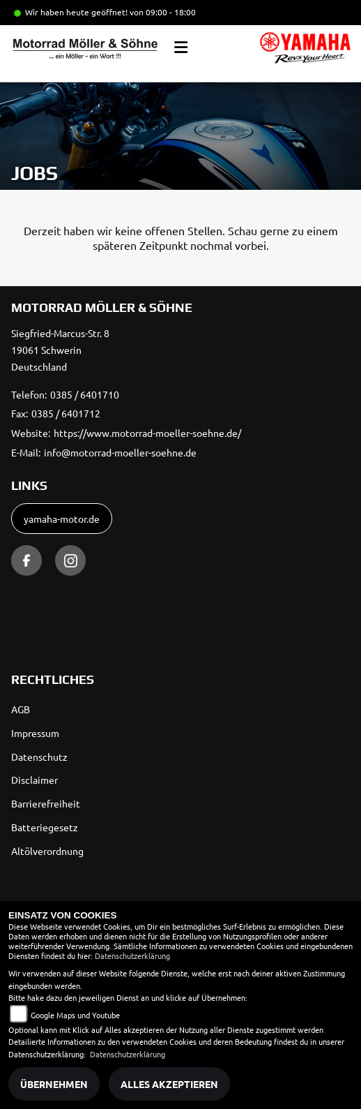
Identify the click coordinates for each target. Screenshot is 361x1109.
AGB (20, 709)
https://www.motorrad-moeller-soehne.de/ (147, 432)
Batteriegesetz (44, 827)
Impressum (35, 733)
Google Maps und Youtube (75, 1014)
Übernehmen (54, 1084)
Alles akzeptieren (169, 1084)
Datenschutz (39, 756)
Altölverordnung (47, 850)
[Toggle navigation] (181, 47)
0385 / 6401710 (84, 394)
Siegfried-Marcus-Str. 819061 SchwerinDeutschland (60, 350)
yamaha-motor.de (62, 518)
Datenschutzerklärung (132, 955)
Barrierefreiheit (45, 803)
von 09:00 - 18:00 (163, 11)
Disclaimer (34, 779)
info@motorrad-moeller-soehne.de (120, 452)
